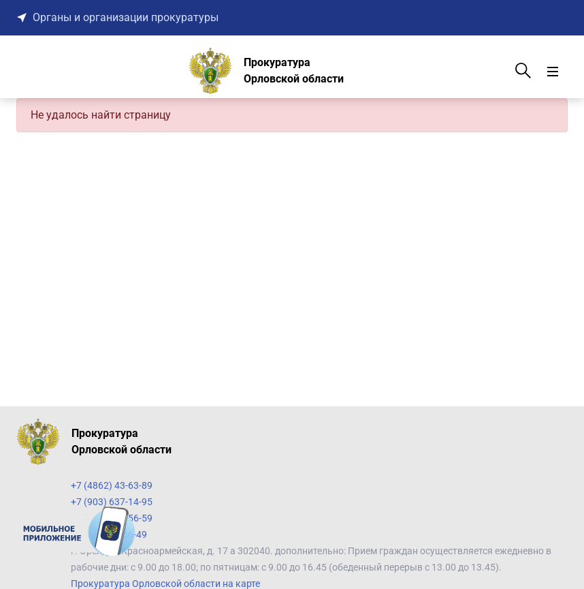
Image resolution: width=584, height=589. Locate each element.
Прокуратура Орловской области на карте (165, 583)
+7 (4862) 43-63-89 (111, 485)
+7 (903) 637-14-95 (111, 501)
